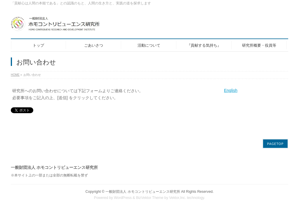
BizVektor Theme (150, 194)
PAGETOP (275, 140)
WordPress (123, 194)
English (230, 90)
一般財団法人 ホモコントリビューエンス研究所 (142, 188)
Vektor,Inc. (177, 194)
